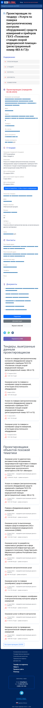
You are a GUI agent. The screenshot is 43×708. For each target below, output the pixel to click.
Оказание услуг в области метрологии (20, 614)
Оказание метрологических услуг (18, 568)
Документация (17, 321)
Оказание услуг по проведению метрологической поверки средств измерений (19, 629)
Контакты (10, 72)
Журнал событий (17, 325)
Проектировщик (12, 61)
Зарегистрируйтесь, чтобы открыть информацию (21, 188)
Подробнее (17, 316)
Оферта (16, 667)
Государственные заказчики (21, 654)
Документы (11, 77)
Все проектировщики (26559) (14, 644)
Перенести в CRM (17, 339)
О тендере (10, 67)
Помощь (16, 672)
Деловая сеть (17, 660)
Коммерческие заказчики (20, 652)
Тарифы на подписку (20, 664)
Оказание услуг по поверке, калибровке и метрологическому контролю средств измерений (21, 598)
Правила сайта (18, 669)
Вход (21, 2)
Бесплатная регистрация (31, 2)
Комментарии (11, 82)
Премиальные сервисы (19, 658)
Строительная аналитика (20, 656)
